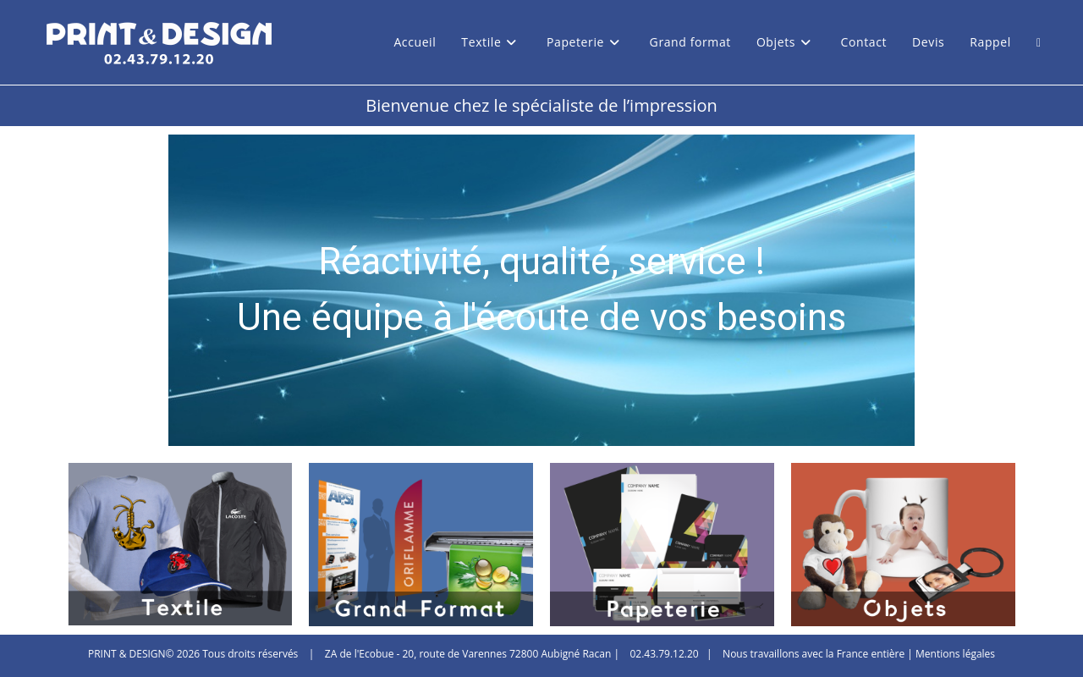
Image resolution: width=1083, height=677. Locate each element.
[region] (541, 290)
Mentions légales (955, 654)
